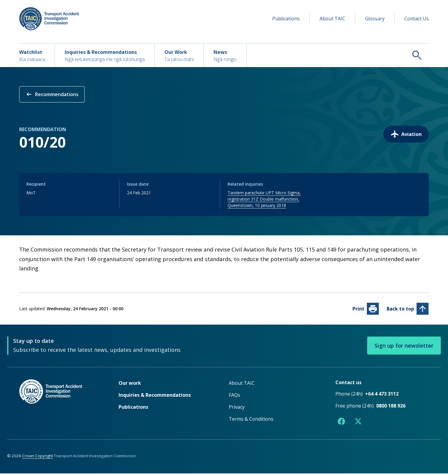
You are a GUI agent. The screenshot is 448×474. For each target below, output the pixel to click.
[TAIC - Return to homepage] (60, 404)
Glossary (375, 18)
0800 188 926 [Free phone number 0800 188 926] (390, 406)
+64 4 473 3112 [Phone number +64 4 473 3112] (382, 394)
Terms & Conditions (251, 419)
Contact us (348, 383)
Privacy (237, 407)
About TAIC (332, 18)
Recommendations (51, 94)
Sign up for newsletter (404, 346)
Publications (286, 18)
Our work (130, 383)
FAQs (234, 395)
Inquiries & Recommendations (155, 395)
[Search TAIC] (338, 55)
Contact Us (416, 18)
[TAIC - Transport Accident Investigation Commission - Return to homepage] (49, 18)
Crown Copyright (37, 456)
